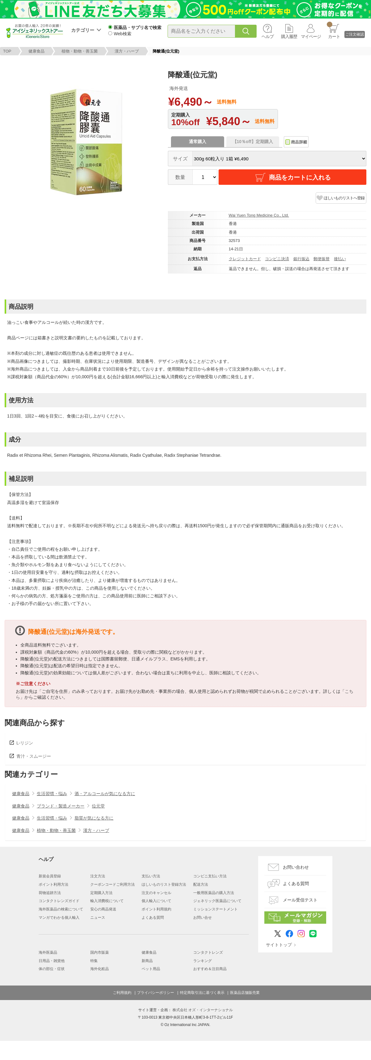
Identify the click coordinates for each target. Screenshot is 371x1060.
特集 (94, 961)
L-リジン (24, 742)
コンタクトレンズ (208, 952)
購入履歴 (289, 36)
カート (333, 30)
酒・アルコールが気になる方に (105, 793)
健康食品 (36, 51)
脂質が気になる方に (94, 818)
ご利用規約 (122, 992)
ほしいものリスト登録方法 (164, 884)
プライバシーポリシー (155, 992)
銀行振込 (301, 259)
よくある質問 (153, 917)
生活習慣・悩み (52, 793)
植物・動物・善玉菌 (80, 51)
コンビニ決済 (277, 259)
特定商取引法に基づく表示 (202, 992)
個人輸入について (156, 901)
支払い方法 (151, 876)
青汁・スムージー (33, 756)
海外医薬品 (48, 952)
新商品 (147, 961)
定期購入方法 (101, 893)
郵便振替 (321, 259)
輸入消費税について (107, 901)
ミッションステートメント (215, 909)
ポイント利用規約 (156, 909)
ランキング (202, 961)
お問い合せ (202, 917)
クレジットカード (245, 259)
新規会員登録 (50, 876)
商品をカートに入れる (292, 177)
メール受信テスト (300, 899)
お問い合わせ (296, 867)
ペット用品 (151, 969)
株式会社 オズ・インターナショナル (203, 1010)
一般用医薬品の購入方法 (213, 893)
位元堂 (98, 805)
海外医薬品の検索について (61, 909)
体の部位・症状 (52, 969)
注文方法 (97, 876)
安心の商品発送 (103, 909)
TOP (7, 51)
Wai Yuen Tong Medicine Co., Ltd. (259, 215)
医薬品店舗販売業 (245, 992)
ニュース (97, 917)
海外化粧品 (99, 969)
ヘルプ (268, 36)
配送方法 (200, 884)
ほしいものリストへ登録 (344, 198)
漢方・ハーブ (127, 51)
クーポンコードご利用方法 (112, 884)
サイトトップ (279, 944)
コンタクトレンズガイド (59, 901)
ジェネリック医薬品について (217, 901)
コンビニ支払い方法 (210, 876)
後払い (340, 259)
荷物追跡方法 (50, 893)
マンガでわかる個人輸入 (59, 917)
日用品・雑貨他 (52, 961)
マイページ (311, 36)
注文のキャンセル (156, 893)
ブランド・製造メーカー (60, 805)
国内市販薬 (99, 952)
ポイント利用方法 (53, 884)
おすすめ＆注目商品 (210, 969)
